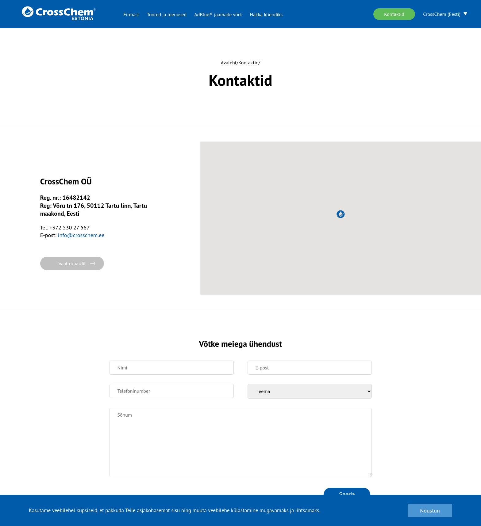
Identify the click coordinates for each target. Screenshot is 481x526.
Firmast (131, 14)
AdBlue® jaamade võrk (218, 14)
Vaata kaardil (72, 263)
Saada (347, 494)
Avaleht (229, 62)
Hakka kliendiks (266, 14)
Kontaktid (394, 14)
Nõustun (430, 510)
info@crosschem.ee (81, 235)
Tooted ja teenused (167, 14)
